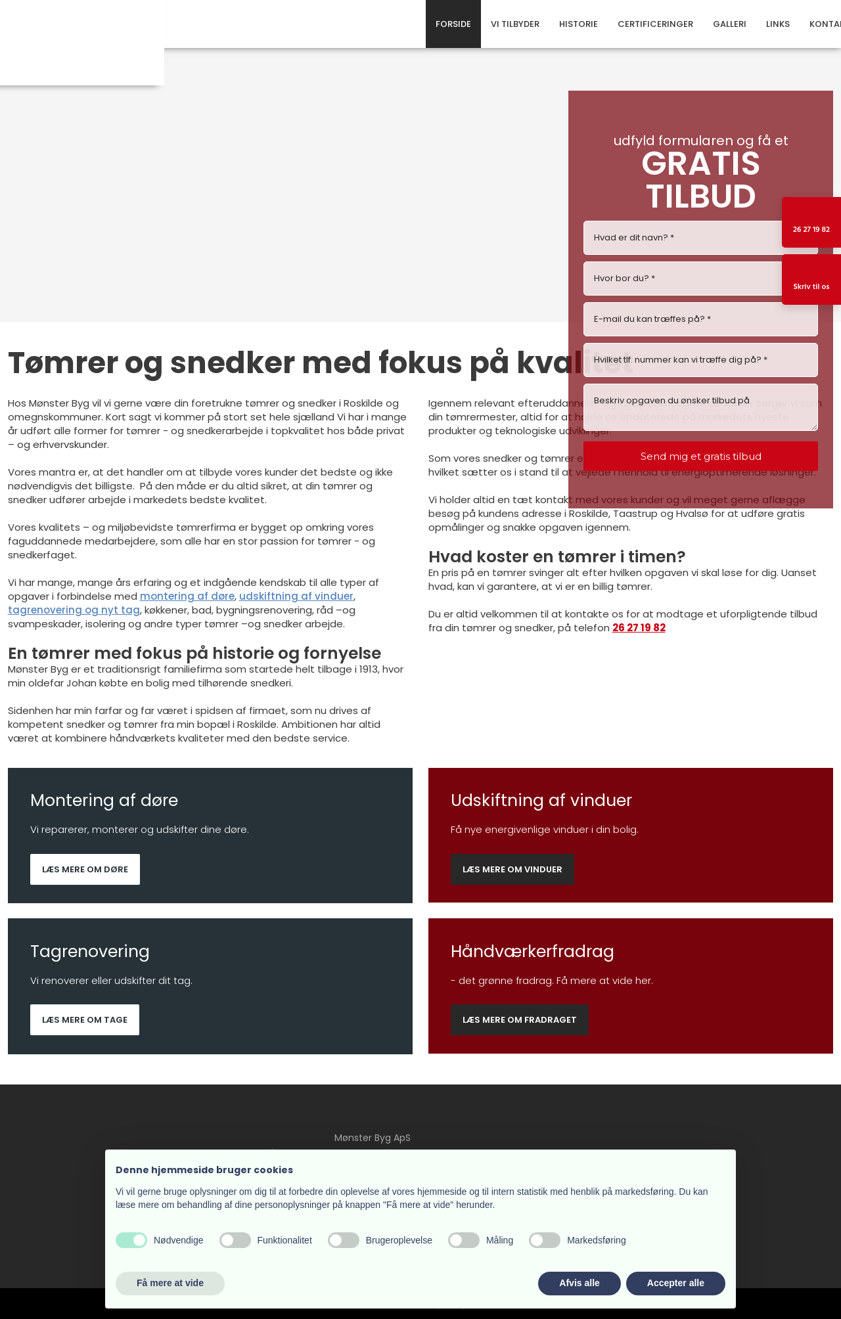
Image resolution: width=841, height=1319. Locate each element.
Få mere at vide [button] (170, 1283)
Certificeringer (655, 24)
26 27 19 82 (639, 628)
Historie (578, 24)
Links (778, 24)
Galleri (729, 24)
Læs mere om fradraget (520, 1020)
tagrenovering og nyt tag (74, 610)
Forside (453, 24)
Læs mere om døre (85, 869)
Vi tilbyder (515, 24)
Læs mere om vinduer (512, 869)
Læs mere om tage (84, 1020)
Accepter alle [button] (675, 1283)
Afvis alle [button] (579, 1283)
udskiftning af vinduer (296, 596)
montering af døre (187, 596)
